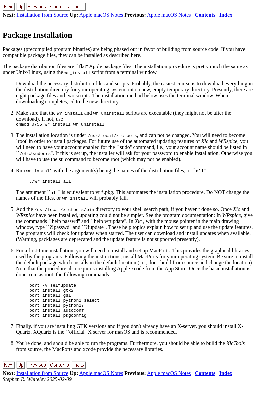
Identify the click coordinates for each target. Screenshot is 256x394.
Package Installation (37, 35)
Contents (205, 15)
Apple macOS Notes (101, 15)
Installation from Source (42, 15)
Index (225, 15)
